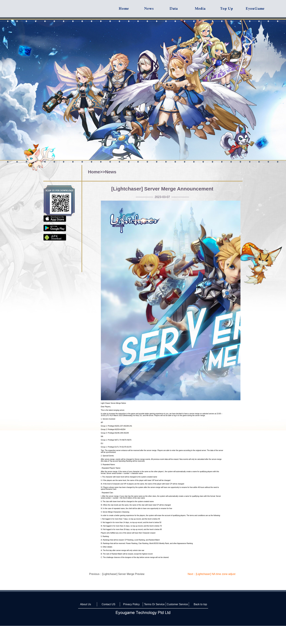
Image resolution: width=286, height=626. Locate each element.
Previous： (117, 574)
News (110, 171)
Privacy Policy (131, 604)
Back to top (200, 604)
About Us (85, 604)
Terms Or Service (154, 604)
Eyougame (258, 10)
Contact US (108, 604)
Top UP (232, 10)
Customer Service (177, 604)
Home (94, 171)
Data (182, 10)
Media (207, 10)
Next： (211, 574)
